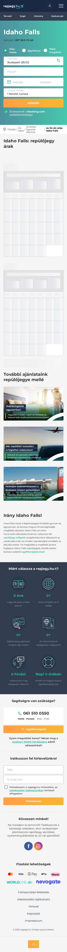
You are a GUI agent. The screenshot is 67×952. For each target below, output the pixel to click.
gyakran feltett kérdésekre (29, 741)
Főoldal (12, 129)
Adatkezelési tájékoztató (33, 899)
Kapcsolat (33, 913)
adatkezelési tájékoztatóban (26, 790)
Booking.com (36, 111)
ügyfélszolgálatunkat (33, 551)
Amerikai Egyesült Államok (31, 129)
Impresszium (33, 920)
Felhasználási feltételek (33, 892)
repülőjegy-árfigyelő (14, 537)
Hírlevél (34, 906)
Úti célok (21, 129)
